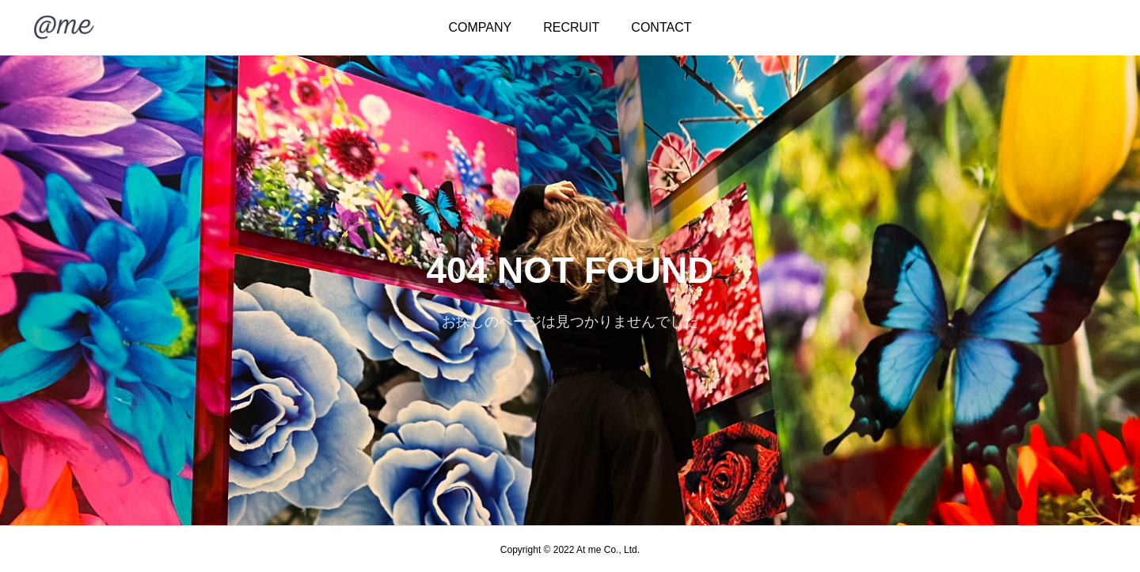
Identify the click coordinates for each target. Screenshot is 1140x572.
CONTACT (661, 27)
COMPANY (480, 27)
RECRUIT (571, 27)
